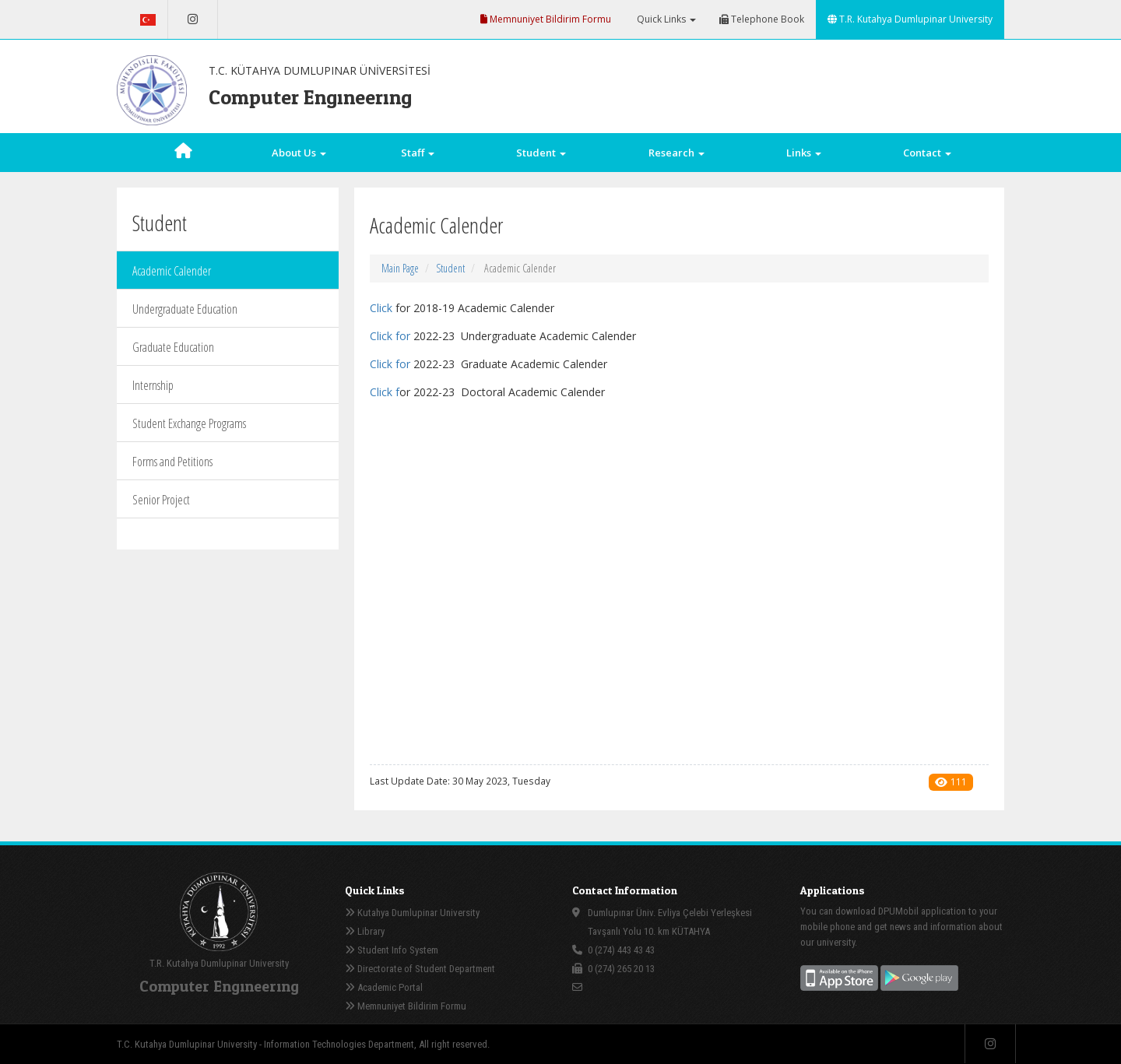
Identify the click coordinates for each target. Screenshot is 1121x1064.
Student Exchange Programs (189, 423)
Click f (384, 335)
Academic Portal (384, 987)
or (406, 335)
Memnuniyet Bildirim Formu (545, 19)
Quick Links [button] (665, 19)
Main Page (400, 268)
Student (450, 268)
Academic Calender (171, 270)
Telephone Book (761, 19)
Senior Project (161, 499)
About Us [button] (299, 153)
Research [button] (676, 153)
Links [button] (803, 153)
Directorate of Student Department (420, 968)
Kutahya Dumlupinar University (412, 912)
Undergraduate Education (184, 309)
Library (365, 931)
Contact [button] (927, 153)
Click (381, 307)
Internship (153, 385)
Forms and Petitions (172, 461)
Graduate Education (173, 347)
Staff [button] (417, 153)
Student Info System (391, 950)
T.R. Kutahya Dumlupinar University (910, 19)
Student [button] (541, 153)
